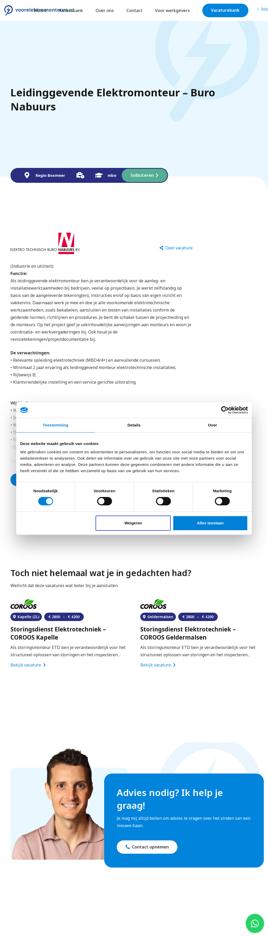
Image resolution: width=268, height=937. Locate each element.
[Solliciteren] (144, 175)
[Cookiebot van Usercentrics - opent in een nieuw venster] (225, 410)
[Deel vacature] (176, 247)
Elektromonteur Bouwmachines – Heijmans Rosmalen (59, 632)
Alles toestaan (210, 523)
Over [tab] (212, 425)
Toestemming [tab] (55, 425)
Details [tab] (134, 425)
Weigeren (133, 523)
